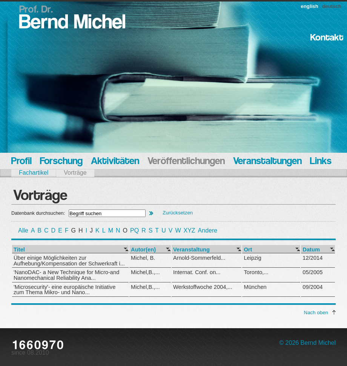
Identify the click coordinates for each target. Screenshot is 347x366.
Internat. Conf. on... (196, 272)
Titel (19, 250)
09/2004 (312, 287)
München (255, 287)
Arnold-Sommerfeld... (199, 258)
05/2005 (312, 272)
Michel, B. (143, 258)
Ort (248, 250)
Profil (21, 161)
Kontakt (326, 38)
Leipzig (252, 258)
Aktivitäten (115, 161)
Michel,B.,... (145, 272)
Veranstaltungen (267, 161)
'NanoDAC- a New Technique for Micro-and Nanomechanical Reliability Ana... (66, 275)
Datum (311, 250)
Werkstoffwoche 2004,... (202, 287)
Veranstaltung (191, 250)
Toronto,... (256, 272)
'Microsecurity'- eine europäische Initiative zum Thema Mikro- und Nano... (64, 290)
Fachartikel (33, 172)
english (309, 6)
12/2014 (312, 258)
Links (321, 161)
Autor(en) (143, 250)
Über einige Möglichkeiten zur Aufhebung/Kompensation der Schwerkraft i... (69, 261)
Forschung (61, 161)
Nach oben (316, 312)
